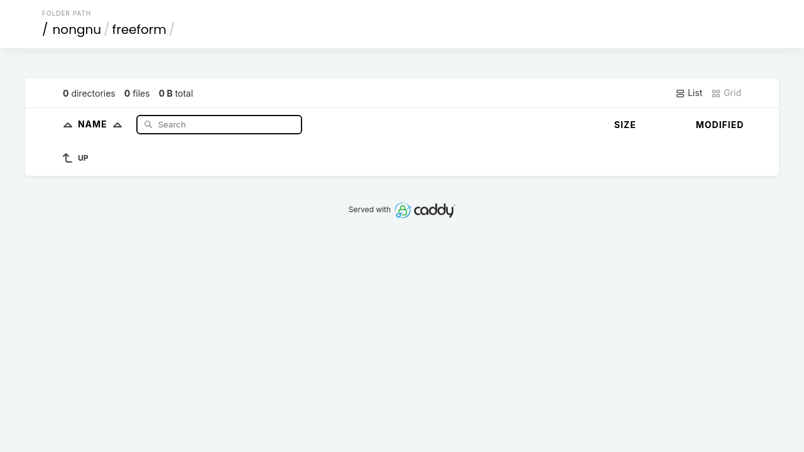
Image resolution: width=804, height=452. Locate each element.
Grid (726, 93)
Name (103, 124)
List (688, 93)
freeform (139, 29)
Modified (720, 124)
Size (625, 124)
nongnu (77, 29)
